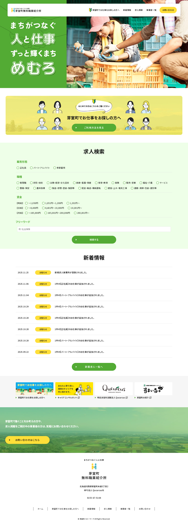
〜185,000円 (33, 212)
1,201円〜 (73, 203)
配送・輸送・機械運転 (89, 188)
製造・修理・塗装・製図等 (62, 188)
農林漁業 (39, 188)
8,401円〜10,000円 (53, 207)
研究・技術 (36, 182)
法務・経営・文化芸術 (58, 182)
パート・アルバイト (40, 167)
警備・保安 (23, 188)
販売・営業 (129, 182)
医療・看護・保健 (82, 182)
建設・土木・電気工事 (116, 188)
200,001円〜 (81, 212)
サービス (162, 182)
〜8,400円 (31, 207)
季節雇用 (59, 167)
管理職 (21, 182)
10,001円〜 (75, 207)
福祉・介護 (146, 182)
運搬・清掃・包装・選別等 (144, 188)
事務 (115, 182)
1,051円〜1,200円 (52, 203)
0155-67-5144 (94, 497)
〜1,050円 (31, 203)
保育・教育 (101, 182)
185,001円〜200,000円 (57, 212)
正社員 (21, 167)
